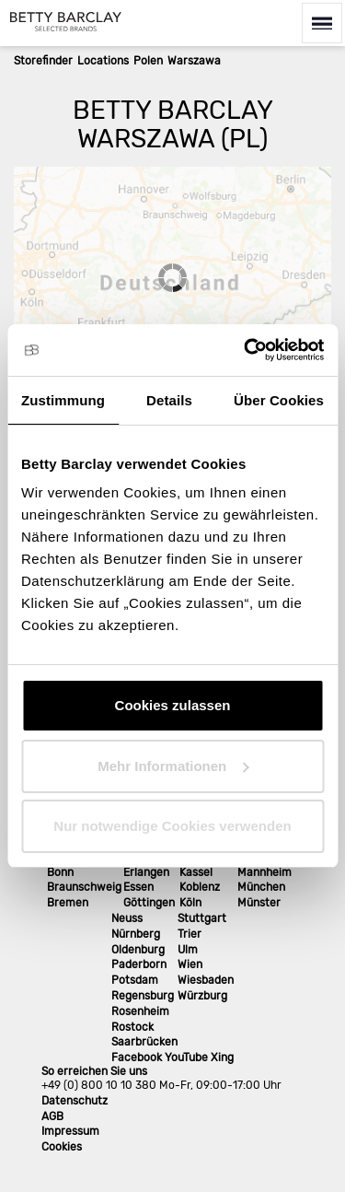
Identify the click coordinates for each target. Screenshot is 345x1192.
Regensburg (142, 995)
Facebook (136, 1057)
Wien (190, 964)
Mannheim (264, 872)
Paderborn (139, 964)
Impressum (70, 1131)
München (261, 887)
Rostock (132, 1027)
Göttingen (149, 902)
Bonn (60, 872)
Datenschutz (74, 1100)
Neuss (127, 918)
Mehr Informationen (173, 766)
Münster (259, 902)
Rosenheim (140, 1011)
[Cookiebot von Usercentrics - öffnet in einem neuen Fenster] (245, 350)
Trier (189, 934)
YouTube (186, 1057)
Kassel (196, 872)
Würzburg (202, 995)
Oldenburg (138, 949)
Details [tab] (169, 400)
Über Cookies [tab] (279, 400)
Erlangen (146, 872)
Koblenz (199, 887)
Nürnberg (135, 934)
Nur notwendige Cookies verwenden (172, 826)
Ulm (188, 949)
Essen (138, 887)
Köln (190, 902)
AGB (52, 1116)
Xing (222, 1057)
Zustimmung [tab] (63, 400)
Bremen (67, 902)
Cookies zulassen (173, 705)
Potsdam (134, 980)
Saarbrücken (144, 1041)
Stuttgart (202, 918)
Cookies (61, 1146)
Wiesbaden (206, 980)
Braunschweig (84, 887)
